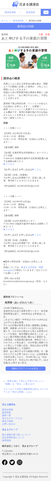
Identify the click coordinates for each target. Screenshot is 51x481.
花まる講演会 (8, 404)
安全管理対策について (13, 437)
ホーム (4, 21)
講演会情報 (10, 12)
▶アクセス (9, 164)
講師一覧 (6, 415)
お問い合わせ (8, 424)
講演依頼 (30, 12)
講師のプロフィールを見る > (26, 368)
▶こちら (36, 169)
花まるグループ (10, 429)
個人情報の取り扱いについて (16, 434)
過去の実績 (7, 421)
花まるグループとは (12, 418)
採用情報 (6, 440)
